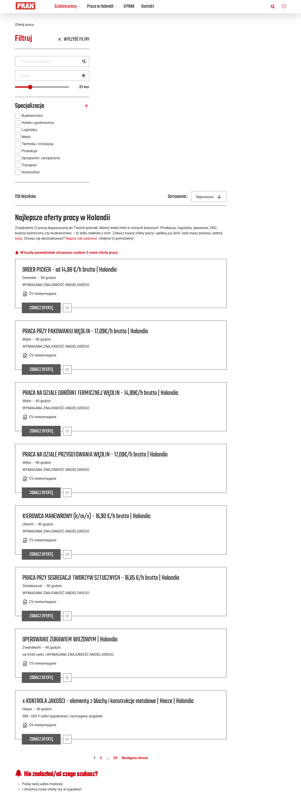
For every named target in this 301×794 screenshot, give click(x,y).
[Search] (84, 61)
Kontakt (147, 6)
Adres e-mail (117, 648)
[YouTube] (271, 772)
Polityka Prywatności (250, 730)
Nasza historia (115, 735)
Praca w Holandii (100, 6)
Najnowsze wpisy (182, 725)
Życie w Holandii (183, 730)
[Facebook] (241, 772)
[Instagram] (261, 772)
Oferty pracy (47, 725)
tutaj (166, 82)
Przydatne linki (250, 725)
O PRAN (129, 6)
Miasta (47, 741)
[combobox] (268, 39)
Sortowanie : (237, 40)
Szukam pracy (65, 6)
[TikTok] (281, 772)
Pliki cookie (250, 735)
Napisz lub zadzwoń (229, 82)
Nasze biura (115, 730)
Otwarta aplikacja (47, 730)
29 (191, 608)
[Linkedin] (251, 772)
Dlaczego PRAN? (115, 741)
